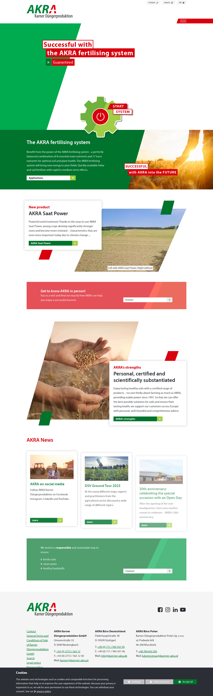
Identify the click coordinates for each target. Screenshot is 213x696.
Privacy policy (35, 667)
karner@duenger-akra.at (74, 660)
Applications (36, 177)
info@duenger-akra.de (114, 655)
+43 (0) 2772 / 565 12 (68, 651)
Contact (153, 2)
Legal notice (34, 662)
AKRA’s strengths (125, 418)
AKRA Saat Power (41, 243)
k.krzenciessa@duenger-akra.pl (160, 655)
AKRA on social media (47, 491)
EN (181, 2)
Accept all (183, 681)
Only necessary (157, 681)
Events (129, 299)
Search (168, 2)
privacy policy (44, 691)
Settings (132, 682)
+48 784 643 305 (147, 651)
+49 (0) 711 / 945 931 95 (111, 647)
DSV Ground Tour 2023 (102, 496)
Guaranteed (63, 62)
